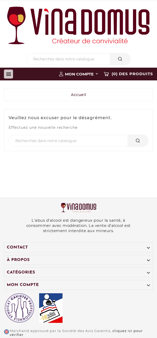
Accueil (78, 94)
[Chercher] (68, 59)
